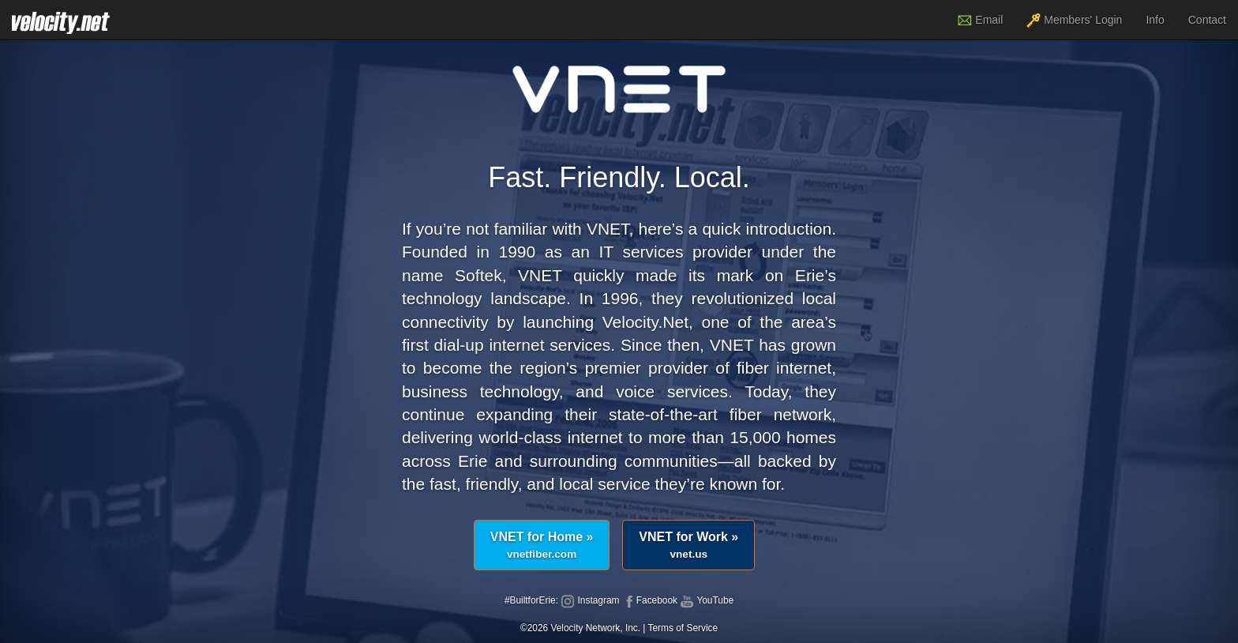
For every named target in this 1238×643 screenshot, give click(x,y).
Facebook (649, 600)
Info (1155, 19)
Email (980, 20)
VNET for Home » (542, 545)
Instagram (590, 600)
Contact (1207, 19)
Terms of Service (683, 628)
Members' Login (1074, 20)
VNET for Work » (688, 545)
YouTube (706, 600)
